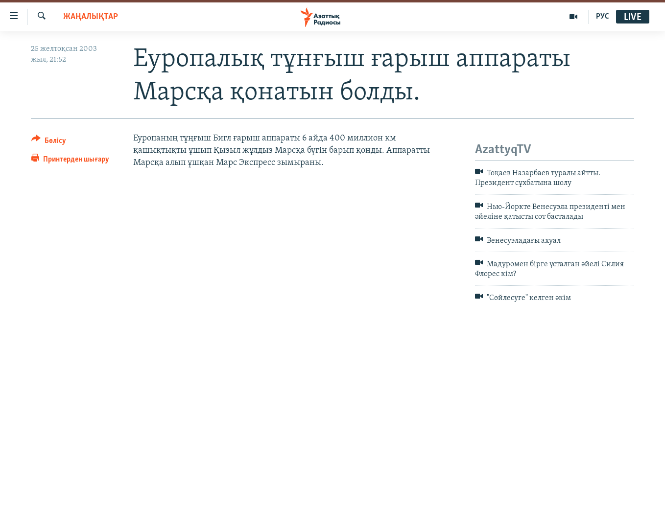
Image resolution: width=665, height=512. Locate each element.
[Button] (48, 142)
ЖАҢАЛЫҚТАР (90, 17)
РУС (602, 17)
